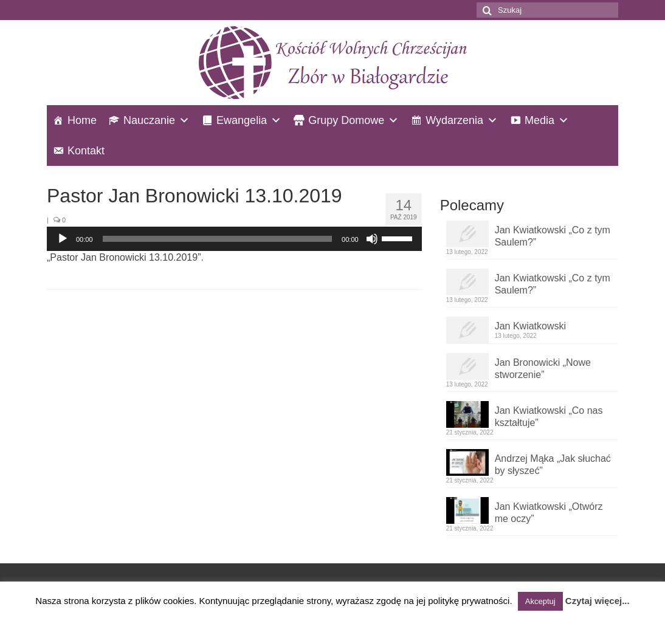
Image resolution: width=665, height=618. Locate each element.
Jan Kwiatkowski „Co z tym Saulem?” (552, 236)
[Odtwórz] (63, 239)
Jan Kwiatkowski (530, 326)
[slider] (217, 239)
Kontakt (86, 151)
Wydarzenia (454, 120)
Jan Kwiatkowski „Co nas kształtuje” (549, 416)
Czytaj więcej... (597, 601)
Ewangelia (241, 120)
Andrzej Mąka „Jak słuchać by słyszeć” (553, 464)
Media (539, 120)
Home (82, 120)
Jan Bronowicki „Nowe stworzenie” (543, 368)
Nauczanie (149, 120)
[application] (234, 239)
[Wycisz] (372, 239)
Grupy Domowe (346, 120)
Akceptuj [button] (540, 601)
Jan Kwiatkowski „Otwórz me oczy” (549, 512)
